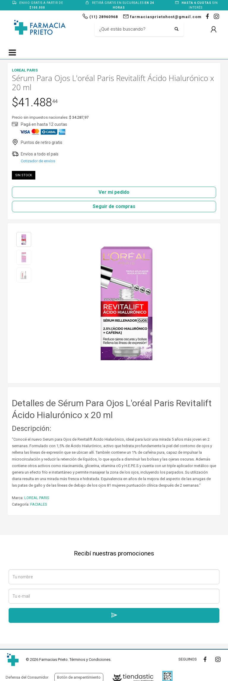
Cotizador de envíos (38, 161)
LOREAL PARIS (36, 498)
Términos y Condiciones (89, 659)
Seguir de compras (114, 206)
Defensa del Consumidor (27, 677)
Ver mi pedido (114, 192)
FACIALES (38, 504)
